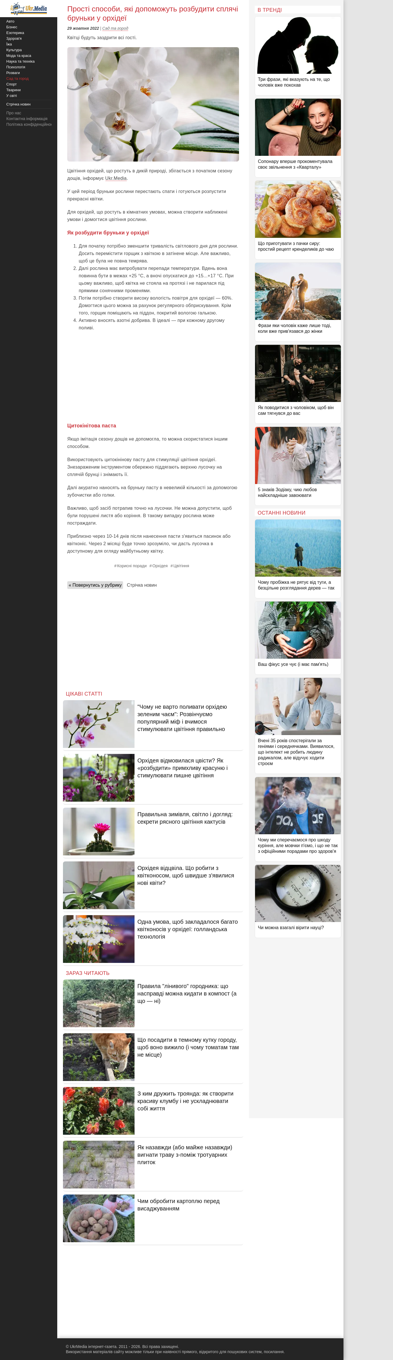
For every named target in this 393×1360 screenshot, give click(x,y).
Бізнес (11, 27)
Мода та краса (18, 55)
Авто (10, 21)
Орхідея (160, 565)
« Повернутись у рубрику (95, 585)
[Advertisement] (153, 376)
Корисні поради (132, 565)
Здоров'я (14, 38)
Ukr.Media (116, 178)
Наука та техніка (20, 61)
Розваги (13, 73)
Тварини (13, 90)
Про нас (13, 113)
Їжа (9, 44)
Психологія (15, 67)
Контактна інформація (27, 118)
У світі (11, 95)
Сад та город (115, 28)
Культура (14, 50)
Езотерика (15, 33)
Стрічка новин (142, 585)
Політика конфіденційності (31, 124)
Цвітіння (181, 565)
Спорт (11, 84)
